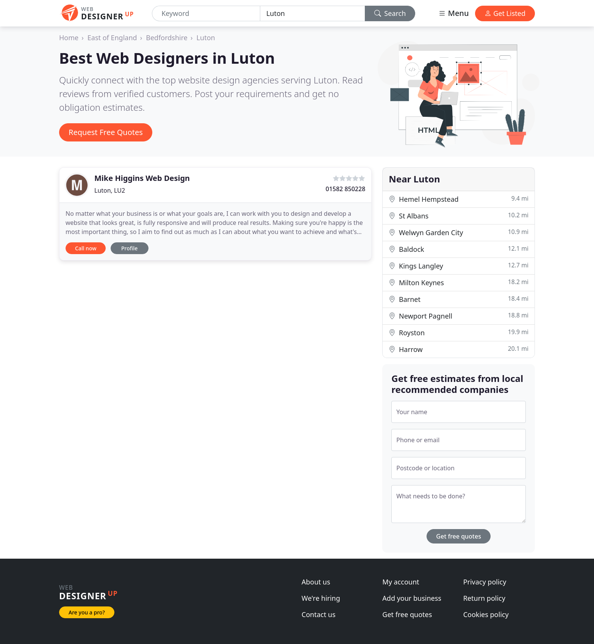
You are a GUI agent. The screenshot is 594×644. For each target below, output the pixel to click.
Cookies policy (486, 614)
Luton (206, 37)
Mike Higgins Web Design (142, 178)
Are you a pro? (87, 612)
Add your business (411, 598)
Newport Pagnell (458, 315)
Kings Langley (458, 265)
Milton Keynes (458, 282)
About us (316, 581)
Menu (453, 13)
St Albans (458, 215)
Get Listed (505, 13)
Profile (129, 248)
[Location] (312, 13)
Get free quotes (458, 536)
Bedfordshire (167, 37)
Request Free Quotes (106, 132)
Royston (458, 332)
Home (68, 37)
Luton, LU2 (109, 190)
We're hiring (321, 598)
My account (400, 581)
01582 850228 (345, 189)
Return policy (484, 598)
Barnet (458, 299)
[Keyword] (206, 13)
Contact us (319, 614)
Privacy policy (484, 581)
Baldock (458, 249)
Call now (85, 248)
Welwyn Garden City (458, 232)
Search (390, 13)
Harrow (458, 349)
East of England (112, 37)
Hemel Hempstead (458, 199)
